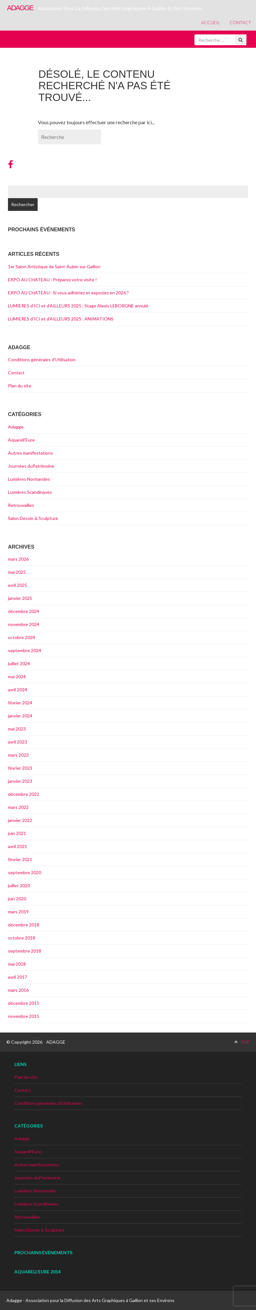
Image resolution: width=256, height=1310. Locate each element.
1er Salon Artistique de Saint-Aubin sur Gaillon (54, 266)
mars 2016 (18, 990)
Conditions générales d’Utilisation (42, 359)
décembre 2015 (23, 1003)
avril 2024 (17, 689)
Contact (240, 22)
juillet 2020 (19, 885)
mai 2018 (17, 964)
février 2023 (20, 768)
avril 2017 (17, 977)
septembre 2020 (24, 872)
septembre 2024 (24, 650)
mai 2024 (17, 676)
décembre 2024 (23, 611)
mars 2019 (18, 911)
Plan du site (19, 385)
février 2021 (20, 859)
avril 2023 (17, 742)
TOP (242, 1042)
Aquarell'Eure (21, 440)
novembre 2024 (23, 624)
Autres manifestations (30, 453)
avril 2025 (17, 585)
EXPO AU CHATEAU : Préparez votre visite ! (52, 279)
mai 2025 (17, 572)
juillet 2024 (19, 663)
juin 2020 (17, 898)
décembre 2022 (23, 794)
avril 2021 (17, 846)
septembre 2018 (24, 951)
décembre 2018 (23, 924)
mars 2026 (18, 559)
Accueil (210, 22)
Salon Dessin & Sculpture (33, 518)
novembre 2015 (23, 1016)
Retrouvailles (21, 505)
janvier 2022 (20, 820)
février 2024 (20, 702)
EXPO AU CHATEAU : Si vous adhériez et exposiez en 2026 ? (68, 292)
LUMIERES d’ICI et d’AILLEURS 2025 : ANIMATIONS (60, 318)
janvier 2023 (20, 781)
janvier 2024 (20, 715)
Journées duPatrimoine (31, 466)
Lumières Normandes (29, 479)
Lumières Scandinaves (30, 492)
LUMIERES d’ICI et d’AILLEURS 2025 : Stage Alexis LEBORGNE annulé (78, 305)
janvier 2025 (20, 598)
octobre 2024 (21, 637)
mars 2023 (18, 755)
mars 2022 (18, 807)
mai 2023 (17, 728)
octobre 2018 (21, 937)
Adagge (16, 426)
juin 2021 (17, 833)
